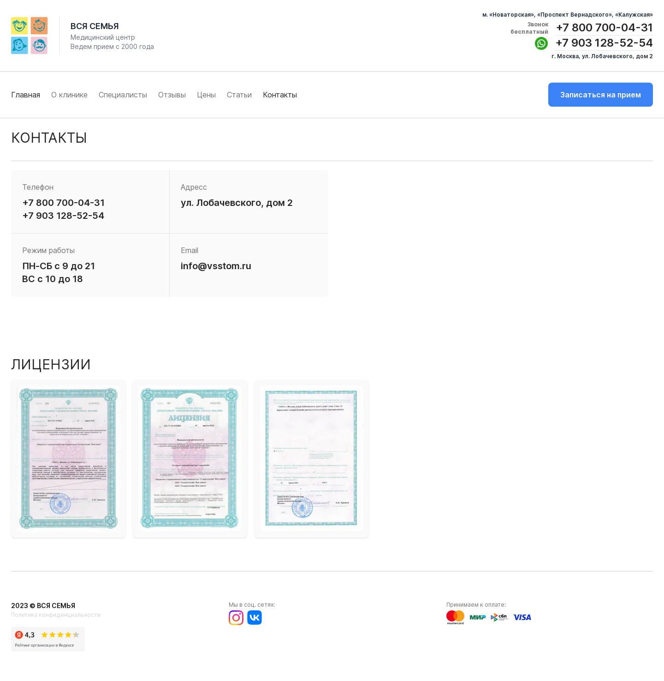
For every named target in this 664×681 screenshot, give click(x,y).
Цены (206, 94)
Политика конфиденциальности (56, 614)
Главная (25, 94)
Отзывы (172, 94)
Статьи (239, 94)
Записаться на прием (600, 94)
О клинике (69, 94)
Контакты (280, 94)
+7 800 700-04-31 (604, 27)
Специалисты (123, 94)
